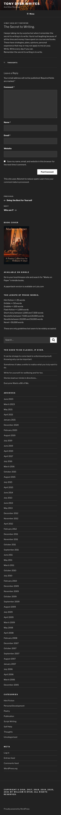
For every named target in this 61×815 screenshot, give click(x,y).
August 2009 (10, 607)
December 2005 (11, 685)
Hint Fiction (9, 700)
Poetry (7, 711)
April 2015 (8, 487)
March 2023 (9, 404)
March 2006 (9, 680)
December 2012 (11, 513)
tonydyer (23, 23)
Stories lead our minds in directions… (20, 378)
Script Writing (10, 721)
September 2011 (11, 550)
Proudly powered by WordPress (16, 809)
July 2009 (8, 612)
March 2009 (9, 622)
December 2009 (11, 586)
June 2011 (8, 555)
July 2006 (8, 669)
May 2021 (8, 409)
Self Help (8, 727)
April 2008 (9, 633)
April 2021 (8, 414)
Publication (9, 716)
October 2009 (10, 596)
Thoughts (12, 63)
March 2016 (9, 466)
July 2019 (8, 441)
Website (8, 148)
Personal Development (14, 706)
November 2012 (11, 518)
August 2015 (9, 477)
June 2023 (8, 399)
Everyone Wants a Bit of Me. (16, 383)
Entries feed (9, 758)
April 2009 (9, 617)
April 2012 (8, 524)
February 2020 (10, 430)
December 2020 (11, 425)
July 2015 (8, 482)
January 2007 (10, 664)
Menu (30, 14)
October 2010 (10, 570)
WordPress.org (10, 768)
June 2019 (8, 446)
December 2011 (11, 534)
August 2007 (10, 659)
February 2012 (10, 529)
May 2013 (8, 508)
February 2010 (10, 581)
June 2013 (8, 503)
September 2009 (12, 602)
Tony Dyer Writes (22, 4)
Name (7, 122)
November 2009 (11, 591)
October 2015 (10, 472)
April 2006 (9, 674)
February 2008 (10, 638)
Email (7, 135)
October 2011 (10, 544)
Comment (9, 87)
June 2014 (8, 492)
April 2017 (8, 456)
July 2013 (8, 498)
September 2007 (11, 653)
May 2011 (8, 560)
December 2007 (11, 643)
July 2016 (8, 461)
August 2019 (9, 435)
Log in (6, 753)
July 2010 (8, 576)
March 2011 (9, 565)
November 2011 (11, 539)
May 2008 (8, 628)
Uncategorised (10, 737)
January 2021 (10, 420)
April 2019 (8, 451)
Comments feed (11, 763)
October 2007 (10, 648)
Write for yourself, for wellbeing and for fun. (23, 373)
